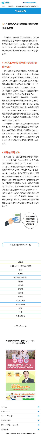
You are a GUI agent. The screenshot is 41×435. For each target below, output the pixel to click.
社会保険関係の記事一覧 (21, 245)
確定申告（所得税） (20, 277)
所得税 (20, 262)
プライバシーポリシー (20, 425)
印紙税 (20, 297)
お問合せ (20, 429)
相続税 (20, 285)
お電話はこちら (14, 333)
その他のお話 (20, 316)
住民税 (20, 293)
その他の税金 (20, 300)
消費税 (20, 289)
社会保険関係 (20, 304)
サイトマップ (20, 416)
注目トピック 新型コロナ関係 (20, 266)
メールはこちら (27, 333)
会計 (20, 270)
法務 (20, 312)
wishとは (20, 411)
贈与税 (20, 281)
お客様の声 (20, 420)
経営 (20, 308)
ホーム (20, 407)
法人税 (20, 274)
